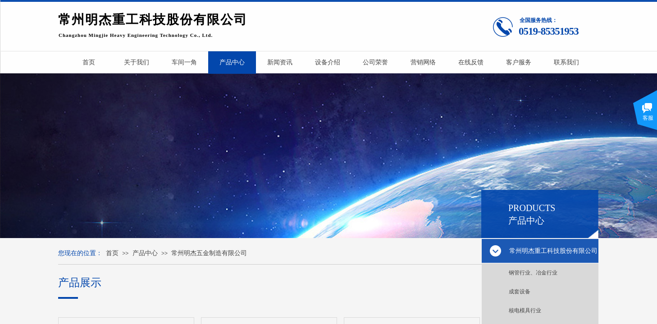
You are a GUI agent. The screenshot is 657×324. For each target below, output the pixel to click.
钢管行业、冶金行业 (533, 273)
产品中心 (145, 253)
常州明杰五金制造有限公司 (209, 253)
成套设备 (519, 291)
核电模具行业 (525, 310)
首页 (112, 253)
